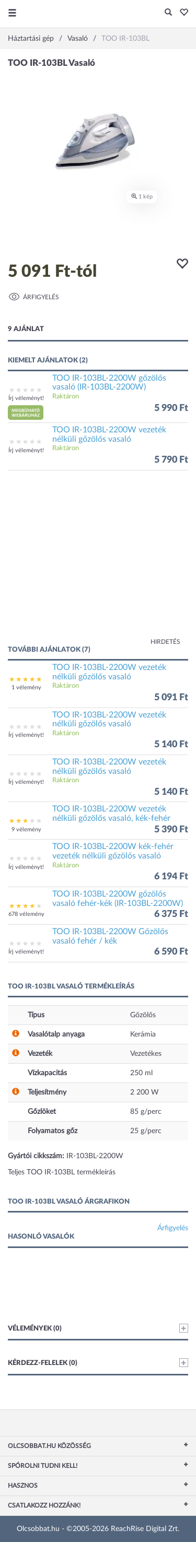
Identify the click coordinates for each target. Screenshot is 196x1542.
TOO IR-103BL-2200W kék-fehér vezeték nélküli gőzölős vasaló (113, 851)
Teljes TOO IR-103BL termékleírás (62, 1172)
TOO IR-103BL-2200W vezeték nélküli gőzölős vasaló (109, 434)
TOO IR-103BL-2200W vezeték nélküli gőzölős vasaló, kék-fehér (111, 813)
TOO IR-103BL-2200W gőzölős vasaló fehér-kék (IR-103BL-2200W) (117, 899)
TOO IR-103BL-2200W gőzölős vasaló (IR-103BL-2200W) (109, 383)
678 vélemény (26, 914)
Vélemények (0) (98, 1328)
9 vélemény (26, 829)
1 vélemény (26, 687)
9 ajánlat (26, 329)
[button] (181, 13)
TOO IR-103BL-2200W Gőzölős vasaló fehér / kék (110, 936)
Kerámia (143, 1034)
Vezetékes (146, 1053)
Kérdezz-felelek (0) (98, 1362)
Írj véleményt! (26, 398)
